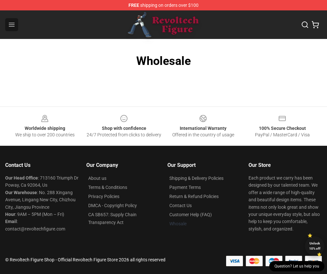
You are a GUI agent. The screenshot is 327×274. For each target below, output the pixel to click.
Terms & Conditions (107, 187)
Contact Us (180, 205)
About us (97, 178)
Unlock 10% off (315, 246)
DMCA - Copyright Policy (112, 205)
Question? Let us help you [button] (296, 266)
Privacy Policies (103, 196)
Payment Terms (185, 187)
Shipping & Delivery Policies (196, 178)
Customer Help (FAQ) (190, 214)
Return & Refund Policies (194, 196)
